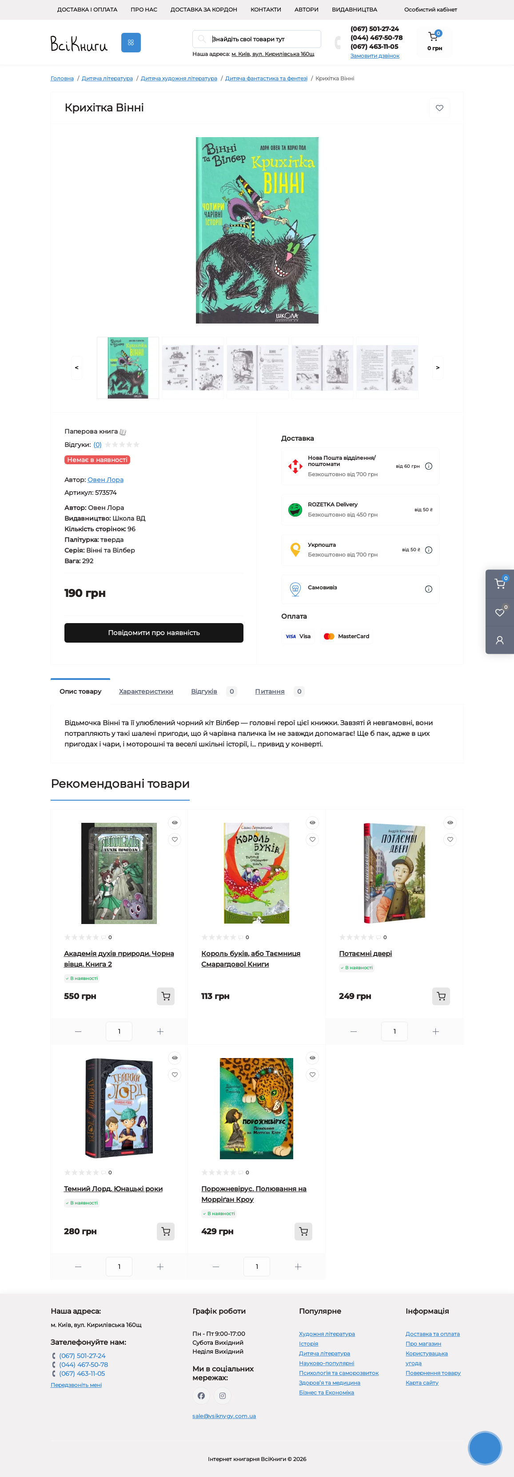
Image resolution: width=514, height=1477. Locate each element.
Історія (308, 1343)
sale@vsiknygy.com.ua (224, 1416)
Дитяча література (107, 78)
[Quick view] (174, 822)
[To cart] (166, 996)
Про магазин (423, 1343)
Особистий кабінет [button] (430, 9)
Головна (62, 78)
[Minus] (78, 1032)
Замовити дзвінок (375, 55)
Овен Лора (106, 480)
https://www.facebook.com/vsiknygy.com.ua (201, 1395)
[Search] (202, 39)
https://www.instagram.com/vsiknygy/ (222, 1395)
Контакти (266, 9)
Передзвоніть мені (76, 1385)
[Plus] (160, 1032)
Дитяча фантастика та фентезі (266, 78)
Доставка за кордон (204, 9)
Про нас (144, 9)
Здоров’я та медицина (329, 1382)
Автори (307, 9)
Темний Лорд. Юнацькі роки (113, 1189)
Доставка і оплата (87, 9)
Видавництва (354, 9)
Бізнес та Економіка (326, 1392)
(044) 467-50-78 (376, 38)
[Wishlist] (174, 839)
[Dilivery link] (428, 466)
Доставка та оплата (433, 1334)
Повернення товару (433, 1373)
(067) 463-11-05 (374, 47)
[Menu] (131, 42)
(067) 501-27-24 (375, 29)
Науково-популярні (326, 1363)
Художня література (327, 1334)
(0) (97, 445)
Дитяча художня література (179, 78)
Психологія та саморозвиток (339, 1373)
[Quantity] (119, 1031)
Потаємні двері (365, 953)
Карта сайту (422, 1382)
